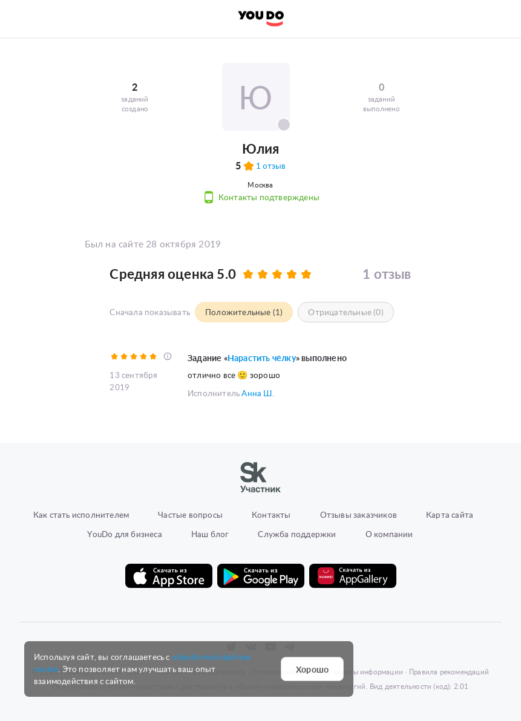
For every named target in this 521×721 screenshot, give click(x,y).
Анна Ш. (257, 392)
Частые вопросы (190, 514)
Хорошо (312, 669)
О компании (389, 533)
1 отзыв (271, 165)
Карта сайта (449, 514)
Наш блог (210, 533)
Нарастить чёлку (262, 357)
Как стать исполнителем (81, 514)
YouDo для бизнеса (124, 533)
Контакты (271, 514)
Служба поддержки (297, 533)
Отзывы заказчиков (358, 514)
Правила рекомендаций (449, 671)
